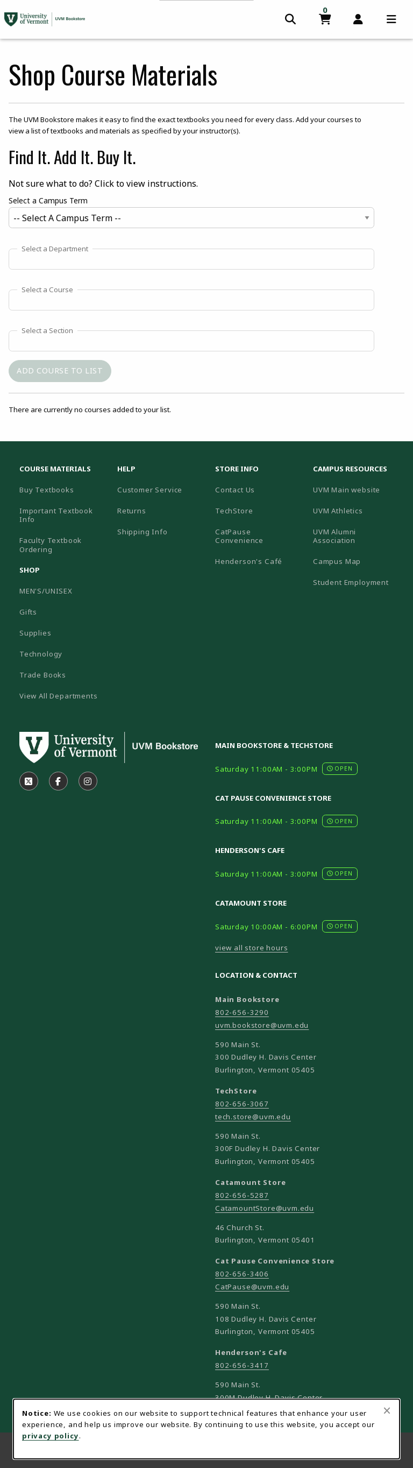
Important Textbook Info (56, 515)
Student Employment (357, 582)
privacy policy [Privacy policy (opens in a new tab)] (50, 1436)
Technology (40, 654)
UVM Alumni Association (357, 536)
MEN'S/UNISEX (46, 591)
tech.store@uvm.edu (253, 1116)
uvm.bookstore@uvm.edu (262, 1025)
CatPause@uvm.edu (252, 1286)
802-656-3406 (242, 1274)
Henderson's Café (248, 561)
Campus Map (357, 561)
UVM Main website (357, 489)
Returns (131, 511)
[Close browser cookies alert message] (387, 1410)
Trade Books (42, 675)
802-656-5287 (242, 1195)
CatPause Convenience (239, 536)
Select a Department (55, 249)
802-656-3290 (242, 1012)
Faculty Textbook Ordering (50, 544)
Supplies (35, 633)
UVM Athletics (357, 510)
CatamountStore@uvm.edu (264, 1208)
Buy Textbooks (46, 490)
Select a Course (47, 290)
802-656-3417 (242, 1365)
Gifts (28, 612)
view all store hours (251, 947)
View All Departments (58, 696)
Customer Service (149, 490)
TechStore (234, 511)
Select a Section (47, 331)
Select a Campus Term (48, 200)
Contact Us (235, 490)
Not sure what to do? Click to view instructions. (103, 183)
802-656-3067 (242, 1104)
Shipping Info (142, 532)
